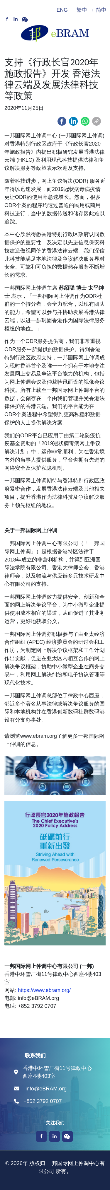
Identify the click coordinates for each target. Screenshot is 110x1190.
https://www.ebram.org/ (44, 990)
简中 (101, 10)
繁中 (82, 10)
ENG (62, 10)
